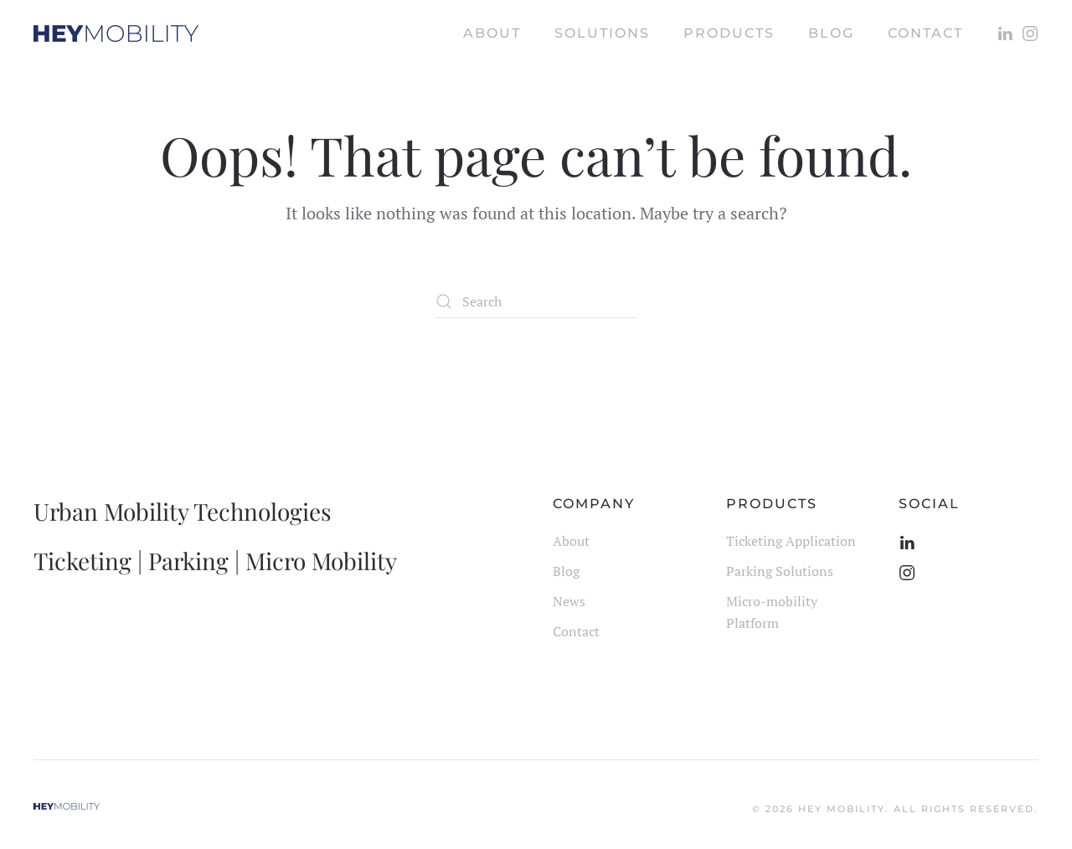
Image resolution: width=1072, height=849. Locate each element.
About (492, 33)
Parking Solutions (779, 571)
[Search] (536, 301)
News (569, 601)
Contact (925, 33)
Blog (566, 571)
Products (729, 33)
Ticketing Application (791, 541)
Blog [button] (831, 33)
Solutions (602, 33)
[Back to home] (116, 33)
